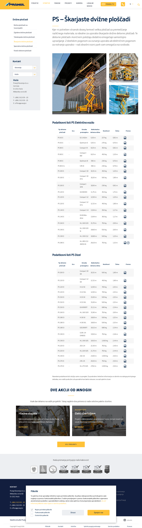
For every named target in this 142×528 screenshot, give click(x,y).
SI (130, 4)
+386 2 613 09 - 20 (21, 98)
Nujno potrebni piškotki (41, 510)
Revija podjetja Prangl (118, 500)
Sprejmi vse (98, 513)
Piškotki (47, 526)
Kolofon (73, 526)
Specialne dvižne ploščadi (23, 46)
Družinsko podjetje (117, 494)
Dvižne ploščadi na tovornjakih (21, 26)
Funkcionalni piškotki (40, 513)
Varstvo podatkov (113, 526)
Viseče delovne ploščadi (22, 51)
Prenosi (129, 526)
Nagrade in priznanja (117, 492)
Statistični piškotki (39, 515)
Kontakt (60, 526)
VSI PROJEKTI (71, 444)
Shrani (73, 513)
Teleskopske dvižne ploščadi (24, 37)
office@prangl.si (20, 103)
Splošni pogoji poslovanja (92, 526)
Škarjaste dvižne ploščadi (23, 42)
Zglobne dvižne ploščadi (23, 33)
